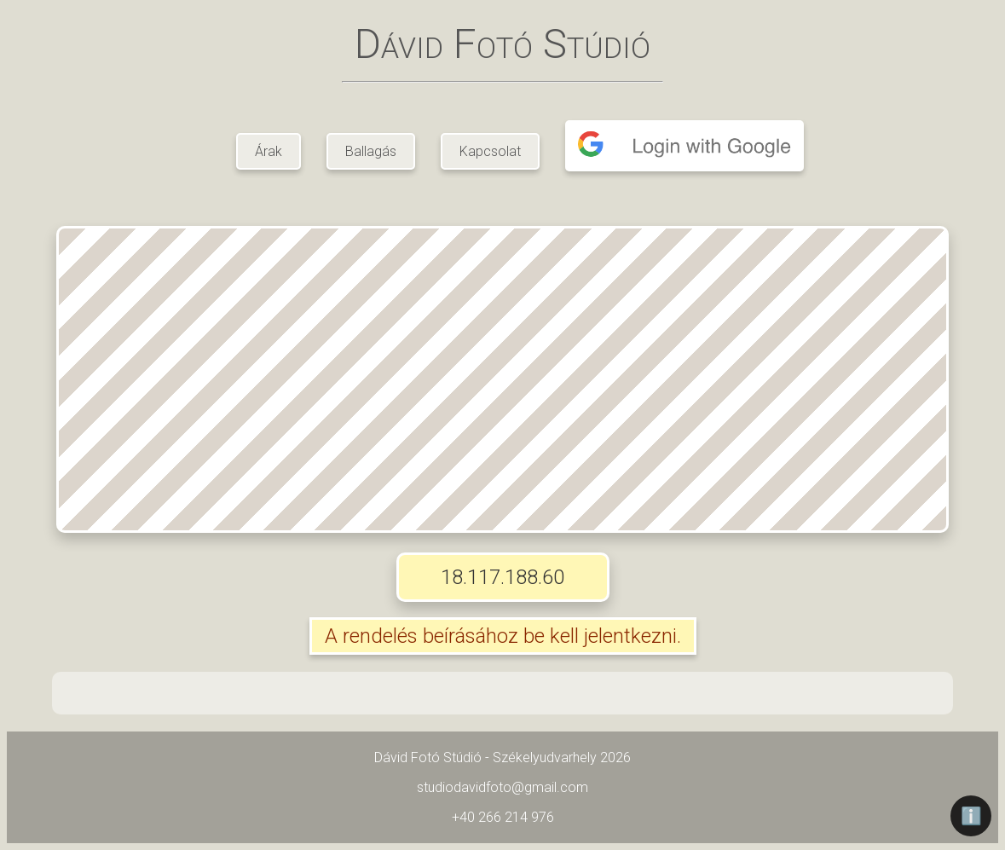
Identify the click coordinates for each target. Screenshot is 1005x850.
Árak (268, 151)
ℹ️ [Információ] (971, 816)
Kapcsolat (490, 151)
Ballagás (370, 151)
